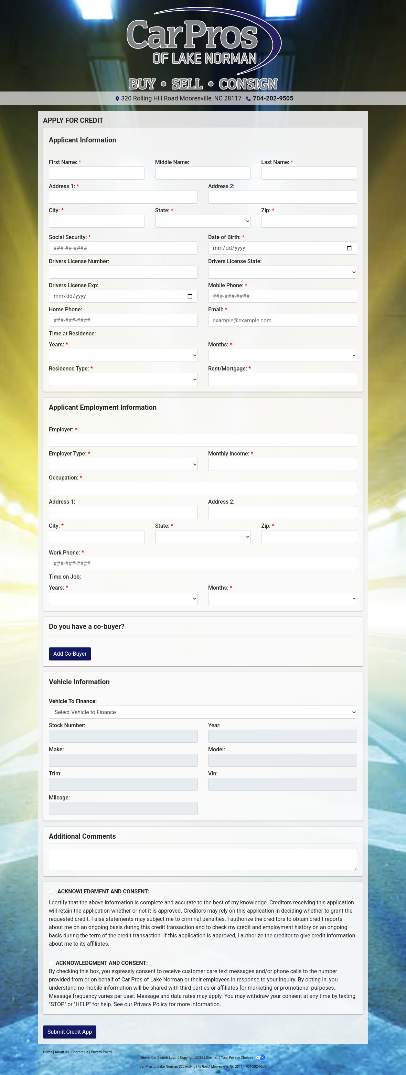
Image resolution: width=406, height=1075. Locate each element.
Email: (215, 309)
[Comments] (203, 859)
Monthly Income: (228, 453)
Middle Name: (172, 162)
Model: (216, 749)
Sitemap (212, 1058)
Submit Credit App (69, 1032)
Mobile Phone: (226, 285)
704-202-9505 (273, 98)
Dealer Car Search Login (159, 1058)
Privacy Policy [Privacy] (101, 1052)
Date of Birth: (224, 237)
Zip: (265, 210)
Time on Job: (65, 576)
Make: (56, 749)
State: (162, 210)
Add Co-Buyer (70, 654)
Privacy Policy (150, 1004)
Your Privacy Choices (243, 1058)
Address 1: (62, 186)
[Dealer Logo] (203, 49)
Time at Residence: (72, 333)
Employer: (61, 429)
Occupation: (63, 477)
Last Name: (275, 162)
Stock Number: (67, 725)
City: (54, 210)
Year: (214, 725)
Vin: (213, 773)
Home (47, 1052)
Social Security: (68, 237)
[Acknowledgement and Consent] (51, 891)
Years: (56, 344)
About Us (62, 1052)
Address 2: (221, 186)
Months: (218, 344)
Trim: (55, 773)
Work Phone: (64, 552)
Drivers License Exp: (73, 285)
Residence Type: (69, 368)
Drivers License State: (235, 261)
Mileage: (59, 797)
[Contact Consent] (51, 963)
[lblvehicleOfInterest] (203, 712)
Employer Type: (67, 453)
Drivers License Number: (79, 261)
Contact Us (80, 1052)
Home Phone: (65, 309)
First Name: (63, 162)
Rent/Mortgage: (227, 368)
